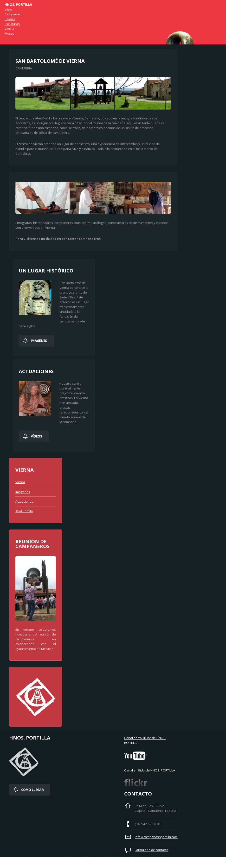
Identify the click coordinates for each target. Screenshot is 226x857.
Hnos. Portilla (18, 4)
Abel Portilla (24, 511)
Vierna (9, 28)
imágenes (39, 340)
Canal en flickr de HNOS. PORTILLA (149, 770)
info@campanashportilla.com (156, 837)
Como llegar (32, 789)
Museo (10, 33)
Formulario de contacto (151, 850)
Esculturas (12, 24)
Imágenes (22, 492)
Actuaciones (24, 501)
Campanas (13, 14)
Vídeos (36, 436)
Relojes (10, 19)
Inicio (8, 9)
